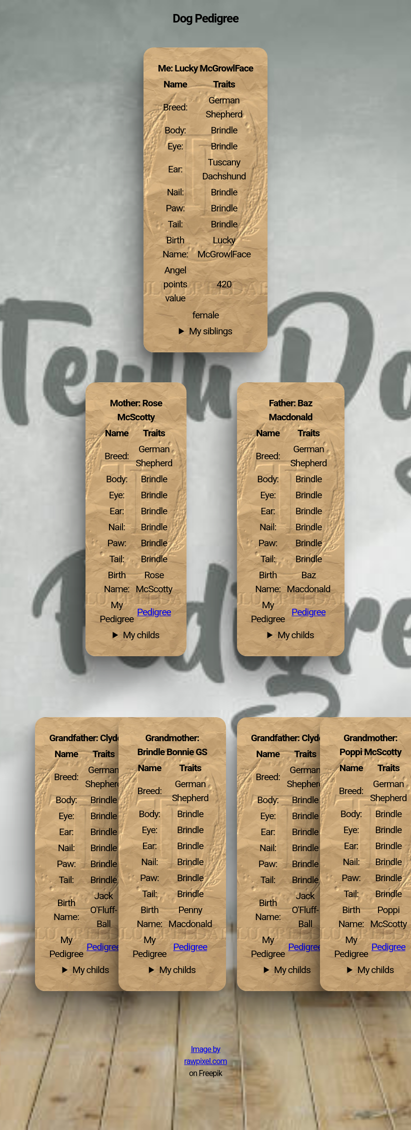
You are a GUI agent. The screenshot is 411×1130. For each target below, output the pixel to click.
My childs (296, 635)
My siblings (210, 331)
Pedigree (309, 612)
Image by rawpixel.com (205, 1056)
